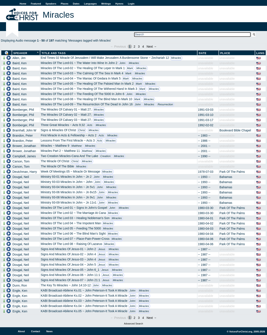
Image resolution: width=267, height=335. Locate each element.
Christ (81, 130)
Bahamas (225, 177)
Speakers (50, 3)
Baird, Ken (19, 63)
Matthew (76, 145)
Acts (89, 125)
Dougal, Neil (20, 177)
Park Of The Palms (232, 171)
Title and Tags (54, 53)
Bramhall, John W (24, 130)
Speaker (20, 53)
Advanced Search (133, 323)
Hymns (119, 3)
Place (225, 53)
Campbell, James (24, 156)
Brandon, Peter (22, 135)
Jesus (101, 249)
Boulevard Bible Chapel (235, 130)
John (122, 63)
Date (202, 53)
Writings (106, 3)
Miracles (176, 57)
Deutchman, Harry (24, 171)
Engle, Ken (19, 290)
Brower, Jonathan (24, 146)
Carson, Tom (20, 161)
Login (131, 3)
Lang (260, 53)
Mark (130, 68)
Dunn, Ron (19, 285)
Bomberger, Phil (23, 109)
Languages (90, 3)
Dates (76, 3)
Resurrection (165, 104)
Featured (36, 3)
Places (64, 3)
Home (23, 3)
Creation (105, 156)
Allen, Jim (19, 58)
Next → (152, 46)
